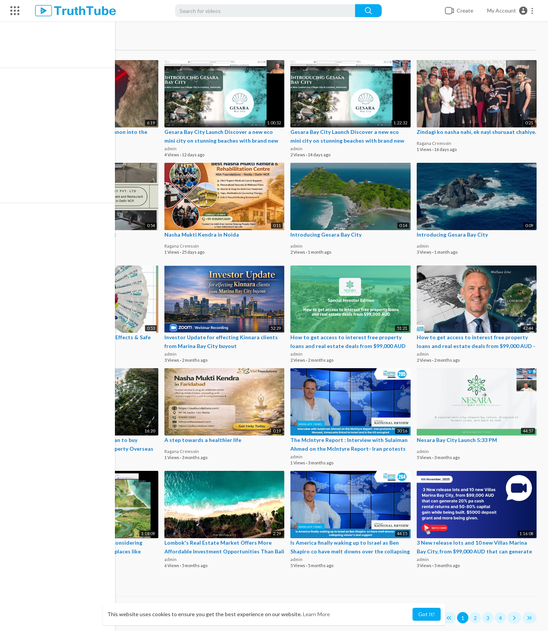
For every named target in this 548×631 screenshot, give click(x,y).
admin (173, 148)
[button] (510, 10)
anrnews (53, 148)
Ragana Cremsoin (434, 148)
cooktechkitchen (58, 245)
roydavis (50, 353)
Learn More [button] (316, 614)
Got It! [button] (426, 614)
